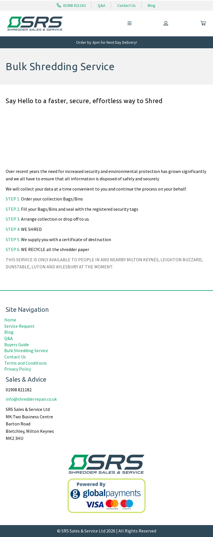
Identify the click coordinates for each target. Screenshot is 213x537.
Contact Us (126, 5)
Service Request (19, 326)
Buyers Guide (16, 344)
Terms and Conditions (25, 363)
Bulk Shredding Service (26, 350)
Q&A (101, 5)
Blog (151, 5)
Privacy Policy (17, 369)
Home (10, 320)
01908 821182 (71, 5)
